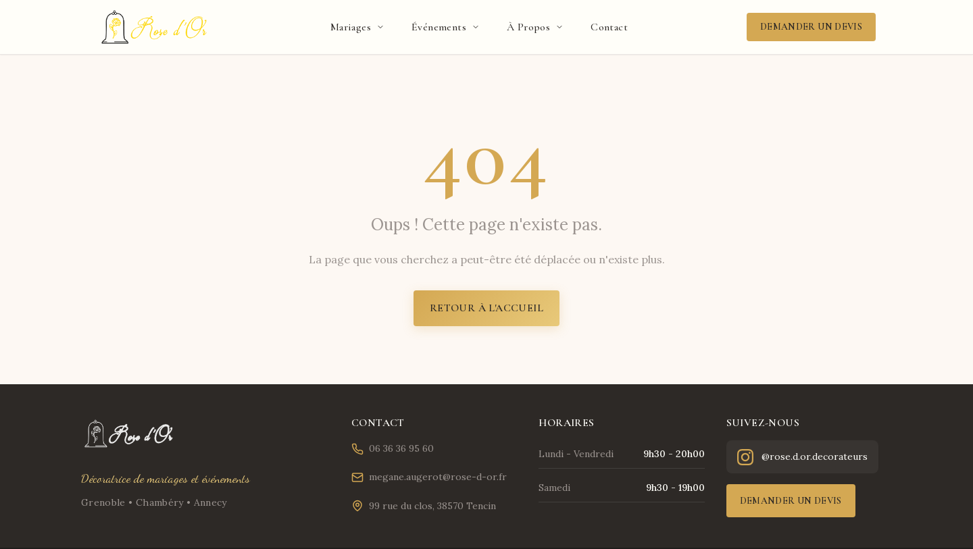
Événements (445, 27)
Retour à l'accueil (486, 308)
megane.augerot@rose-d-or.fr (429, 477)
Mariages (357, 27)
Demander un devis (811, 26)
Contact (609, 27)
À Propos (535, 27)
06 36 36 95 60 (392, 448)
